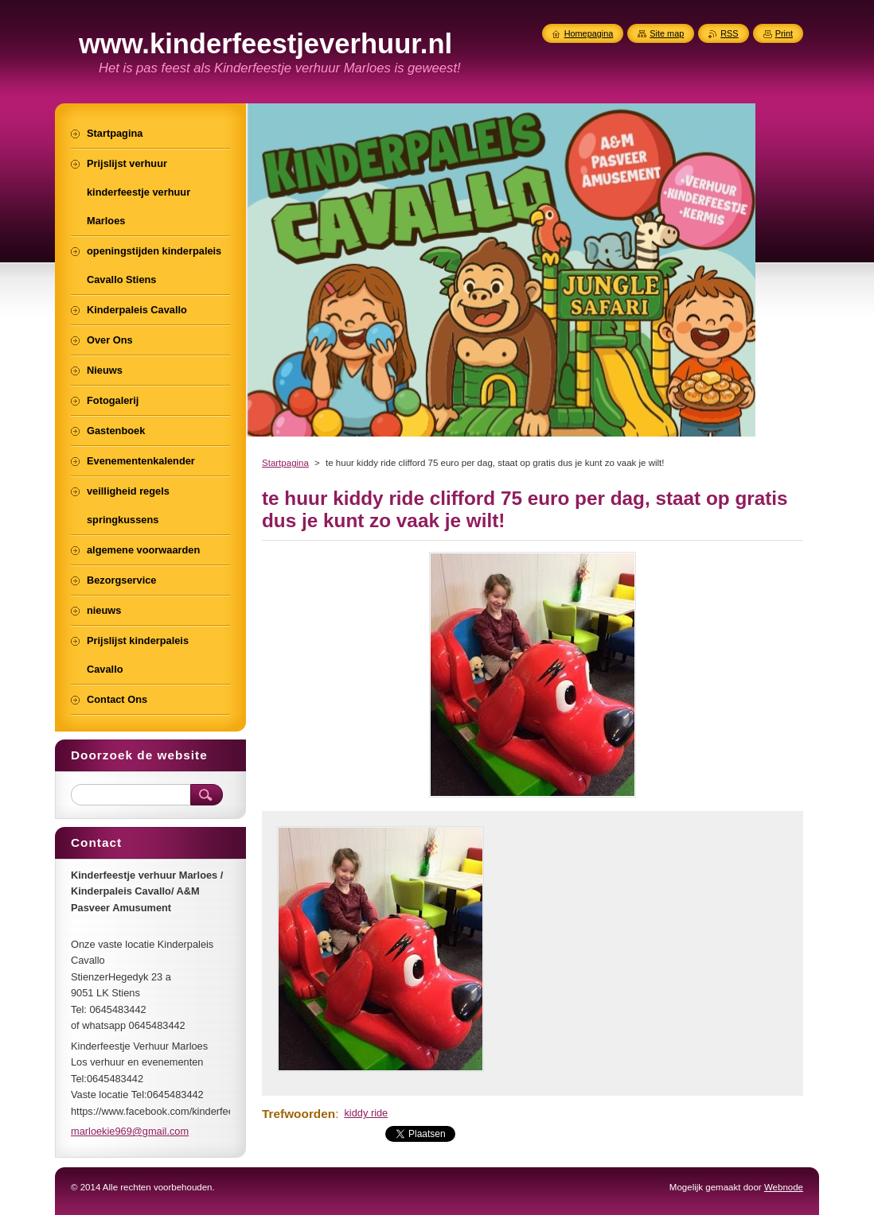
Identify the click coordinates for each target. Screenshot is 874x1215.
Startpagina (285, 463)
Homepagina (589, 33)
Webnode (783, 1187)
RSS (729, 33)
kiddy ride (366, 1113)
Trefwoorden (298, 1113)
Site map (667, 33)
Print (784, 33)
